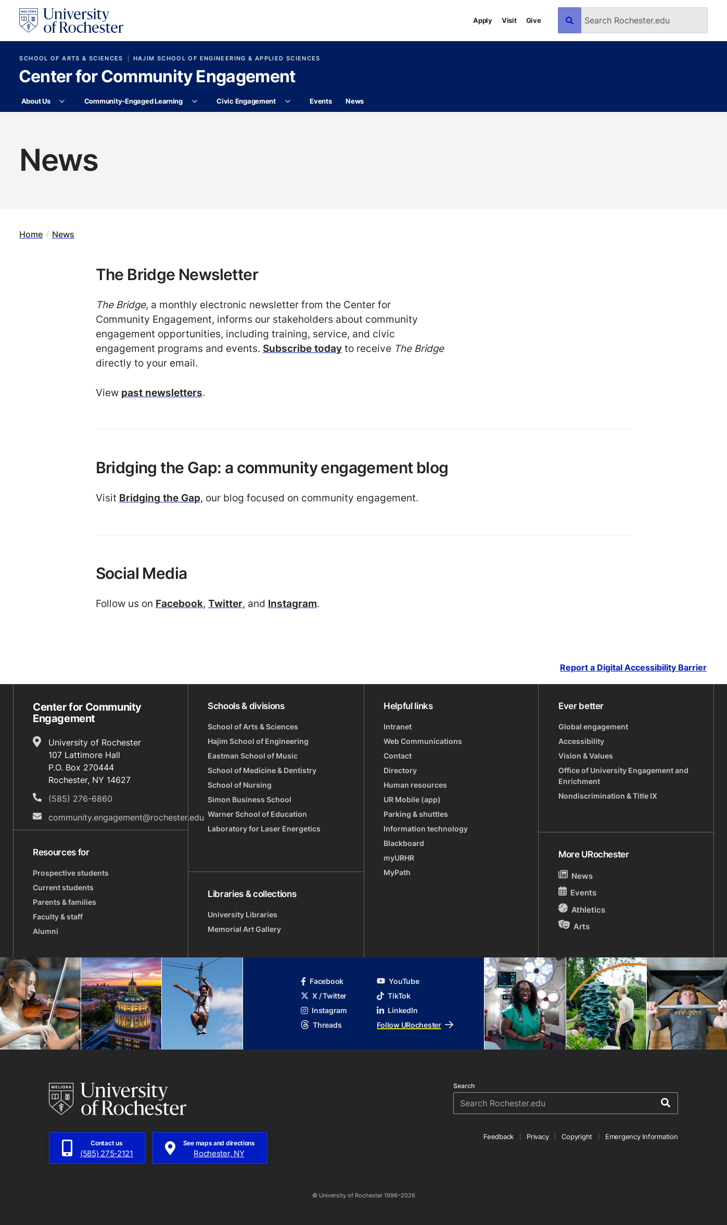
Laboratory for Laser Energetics (264, 828)
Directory (400, 770)
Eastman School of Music (253, 756)
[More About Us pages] (62, 101)
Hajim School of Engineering (258, 741)
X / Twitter (324, 996)
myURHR (399, 858)
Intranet (398, 726)
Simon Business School (249, 799)
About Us (35, 101)
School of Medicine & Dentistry (262, 770)
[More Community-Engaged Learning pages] (194, 101)
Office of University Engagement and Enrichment (623, 775)
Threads (321, 1025)
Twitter (225, 603)
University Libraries (242, 914)
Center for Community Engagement (157, 77)
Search (464, 1086)
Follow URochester (415, 1025)
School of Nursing (240, 785)
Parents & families (64, 902)
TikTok (393, 996)
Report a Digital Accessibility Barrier (633, 667)
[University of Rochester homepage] (71, 20)
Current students (63, 887)
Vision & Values (585, 756)
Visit (509, 20)
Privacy (538, 1136)
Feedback (498, 1136)
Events (320, 101)
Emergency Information (641, 1136)
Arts (574, 926)
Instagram (292, 603)
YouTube (398, 981)
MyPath (397, 872)
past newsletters (161, 392)
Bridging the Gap (159, 497)
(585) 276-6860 (80, 798)
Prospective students (71, 873)
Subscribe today (302, 348)
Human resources (415, 785)
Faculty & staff (58, 916)
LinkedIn (397, 1010)
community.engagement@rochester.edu (126, 817)
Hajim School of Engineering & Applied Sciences (227, 58)
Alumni (45, 931)
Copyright (577, 1136)
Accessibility (581, 741)
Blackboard (404, 843)
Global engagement (593, 726)
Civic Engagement (246, 101)
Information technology (426, 828)
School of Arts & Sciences (71, 58)
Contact (398, 756)
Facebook (179, 603)
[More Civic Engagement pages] (287, 101)
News (355, 101)
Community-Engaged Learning (133, 101)
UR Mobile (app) (412, 799)
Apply (482, 20)
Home (31, 234)
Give (533, 20)
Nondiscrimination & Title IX (607, 796)
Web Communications (423, 741)
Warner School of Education (257, 814)
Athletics (582, 909)
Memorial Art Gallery (244, 929)
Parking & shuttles (416, 814)
